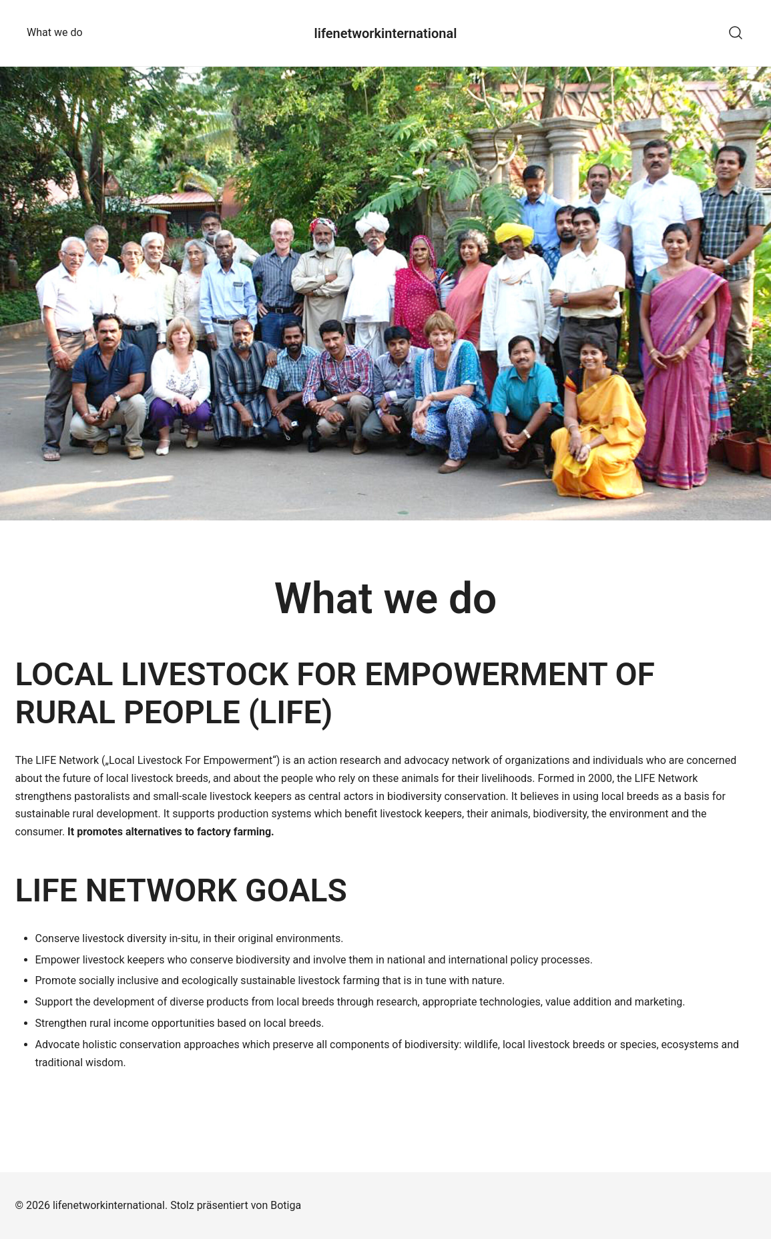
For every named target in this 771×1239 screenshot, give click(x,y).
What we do (55, 32)
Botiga (285, 1205)
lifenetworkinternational (385, 33)
